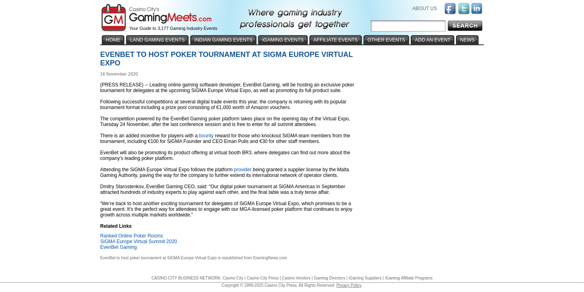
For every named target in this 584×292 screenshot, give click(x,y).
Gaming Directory (329, 278)
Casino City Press (263, 278)
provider (242, 169)
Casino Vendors (296, 278)
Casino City (233, 278)
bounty (206, 136)
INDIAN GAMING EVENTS (223, 40)
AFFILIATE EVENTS (335, 40)
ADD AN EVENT (432, 40)
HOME (113, 40)
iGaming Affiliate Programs (409, 278)
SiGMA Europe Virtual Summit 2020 (138, 241)
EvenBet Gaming (118, 247)
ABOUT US (424, 8)
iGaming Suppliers (365, 278)
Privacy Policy (348, 285)
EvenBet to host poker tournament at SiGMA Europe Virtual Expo (158, 258)
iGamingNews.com (270, 258)
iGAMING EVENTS (283, 40)
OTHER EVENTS (386, 40)
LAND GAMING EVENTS (157, 40)
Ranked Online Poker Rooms (131, 236)
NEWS (467, 40)
